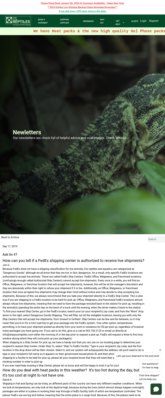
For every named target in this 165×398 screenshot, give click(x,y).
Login (143, 20)
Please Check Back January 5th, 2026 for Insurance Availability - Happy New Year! (82, 3)
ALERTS (134, 21)
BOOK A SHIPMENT (43, 21)
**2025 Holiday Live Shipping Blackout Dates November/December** (82, 7)
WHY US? (102, 21)
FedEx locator (58, 311)
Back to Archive (10, 237)
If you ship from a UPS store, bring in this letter (82, 11)
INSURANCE (88, 21)
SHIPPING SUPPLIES (64, 21)
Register (154, 20)
